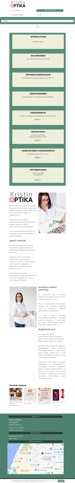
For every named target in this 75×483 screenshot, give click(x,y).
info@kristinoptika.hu (16, 430)
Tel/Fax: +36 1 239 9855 (16, 428)
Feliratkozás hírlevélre (17, 15)
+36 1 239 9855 (16, 10)
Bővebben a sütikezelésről (50, 481)
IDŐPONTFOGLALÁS (50, 10)
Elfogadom (61, 481)
